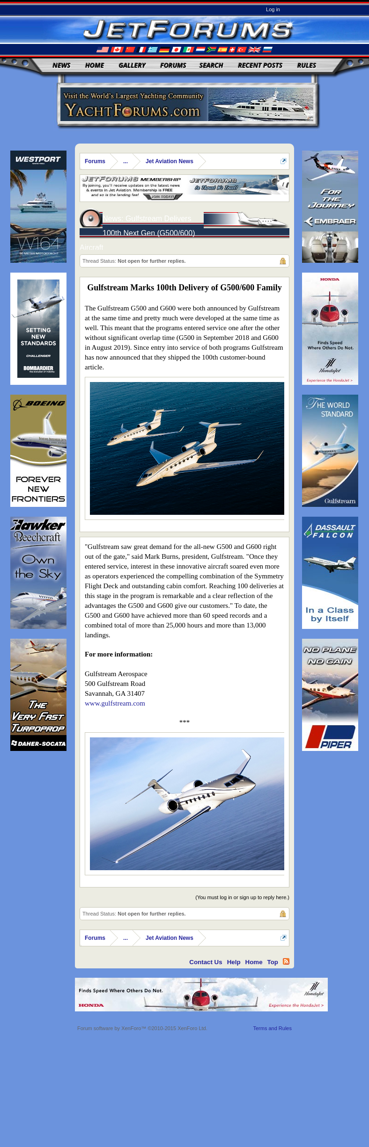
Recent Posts (260, 65)
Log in (273, 9)
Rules (306, 65)
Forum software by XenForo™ (142, 1028)
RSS (286, 961)
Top (272, 962)
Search (211, 65)
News (62, 65)
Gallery (132, 65)
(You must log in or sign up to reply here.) (242, 897)
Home (94, 65)
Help (234, 962)
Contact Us (205, 962)
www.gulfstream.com (115, 703)
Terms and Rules (272, 1028)
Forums (173, 65)
